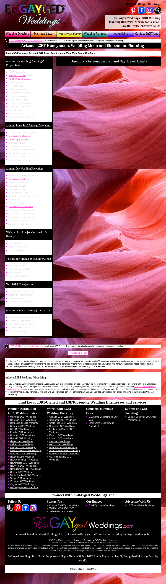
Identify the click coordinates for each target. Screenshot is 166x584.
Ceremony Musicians (18, 139)
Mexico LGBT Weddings (61, 444)
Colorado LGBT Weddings (23, 420)
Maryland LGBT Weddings (23, 447)
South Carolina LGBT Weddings (25, 475)
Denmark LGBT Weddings (62, 426)
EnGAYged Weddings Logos (102, 505)
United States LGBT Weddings (64, 453)
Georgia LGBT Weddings (22, 435)
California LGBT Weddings (23, 417)
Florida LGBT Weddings (22, 432)
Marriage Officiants (17, 75)
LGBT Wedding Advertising (141, 505)
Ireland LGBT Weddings (61, 438)
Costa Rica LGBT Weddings (63, 423)
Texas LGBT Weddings (21, 478)
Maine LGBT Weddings (21, 444)
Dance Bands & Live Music (21, 206)
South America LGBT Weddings (64, 450)
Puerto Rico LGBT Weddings (63, 447)
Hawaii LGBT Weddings (21, 438)
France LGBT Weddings (61, 435)
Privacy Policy (76, 569)
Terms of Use (90, 569)
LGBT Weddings (17, 41)
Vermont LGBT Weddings (22, 481)
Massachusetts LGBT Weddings (25, 450)
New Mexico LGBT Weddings (24, 463)
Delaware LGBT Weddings (23, 426)
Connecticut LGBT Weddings (24, 423)
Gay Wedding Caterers (19, 179)
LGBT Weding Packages (20, 79)
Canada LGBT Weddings (61, 417)
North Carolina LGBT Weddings (25, 469)
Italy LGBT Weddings (59, 441)
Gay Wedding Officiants (19, 136)
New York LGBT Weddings (23, 466)
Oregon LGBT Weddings (22, 472)
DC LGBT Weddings (20, 429)
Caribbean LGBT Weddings (62, 420)
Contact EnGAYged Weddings (64, 505)
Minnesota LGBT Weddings (23, 453)
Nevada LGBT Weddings (22, 456)
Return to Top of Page (78, 353)
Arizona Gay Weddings (34, 41)
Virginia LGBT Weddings (22, 484)
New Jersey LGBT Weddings (24, 459)
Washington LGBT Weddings (24, 487)
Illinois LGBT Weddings (21, 441)
